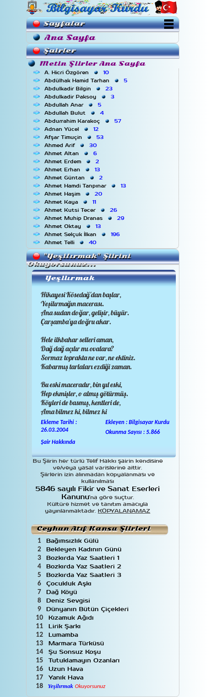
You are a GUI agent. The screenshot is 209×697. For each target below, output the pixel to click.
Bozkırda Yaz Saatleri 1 (84, 558)
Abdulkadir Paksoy (80, 97)
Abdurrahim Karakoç (83, 121)
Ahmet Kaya (71, 202)
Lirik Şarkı (65, 626)
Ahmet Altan (71, 153)
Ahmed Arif (71, 145)
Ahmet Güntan (74, 177)
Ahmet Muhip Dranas (85, 218)
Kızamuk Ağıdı (72, 617)
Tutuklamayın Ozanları (85, 660)
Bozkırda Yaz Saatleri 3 (85, 575)
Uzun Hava (66, 669)
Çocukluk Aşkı (70, 583)
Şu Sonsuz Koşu (75, 652)
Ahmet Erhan (73, 169)
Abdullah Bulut (74, 113)
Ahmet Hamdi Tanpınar (86, 186)
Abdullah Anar (73, 105)
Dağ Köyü (62, 592)
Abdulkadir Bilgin (79, 88)
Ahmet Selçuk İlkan (83, 234)
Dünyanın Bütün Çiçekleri (88, 609)
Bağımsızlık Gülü (73, 541)
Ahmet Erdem (72, 161)
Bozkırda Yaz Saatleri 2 (84, 566)
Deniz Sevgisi (69, 600)
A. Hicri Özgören (77, 72)
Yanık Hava (67, 677)
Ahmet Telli (71, 242)
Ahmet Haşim (74, 194)
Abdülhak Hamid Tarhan (86, 80)
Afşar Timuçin (74, 137)
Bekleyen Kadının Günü (85, 549)
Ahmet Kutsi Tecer (81, 210)
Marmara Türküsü (77, 643)
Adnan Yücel (72, 129)
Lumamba (64, 635)
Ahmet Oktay (73, 226)
